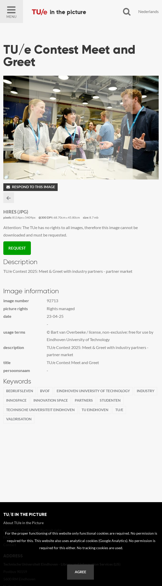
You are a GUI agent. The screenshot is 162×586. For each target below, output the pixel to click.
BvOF (45, 391)
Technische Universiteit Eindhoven (40, 410)
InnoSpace (16, 400)
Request (17, 248)
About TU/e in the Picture (23, 523)
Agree (80, 572)
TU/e (119, 410)
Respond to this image (30, 187)
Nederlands (148, 11)
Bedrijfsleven (19, 391)
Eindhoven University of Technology (93, 391)
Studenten (110, 400)
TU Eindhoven (95, 410)
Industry (145, 391)
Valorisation (19, 419)
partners (84, 400)
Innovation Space (50, 400)
